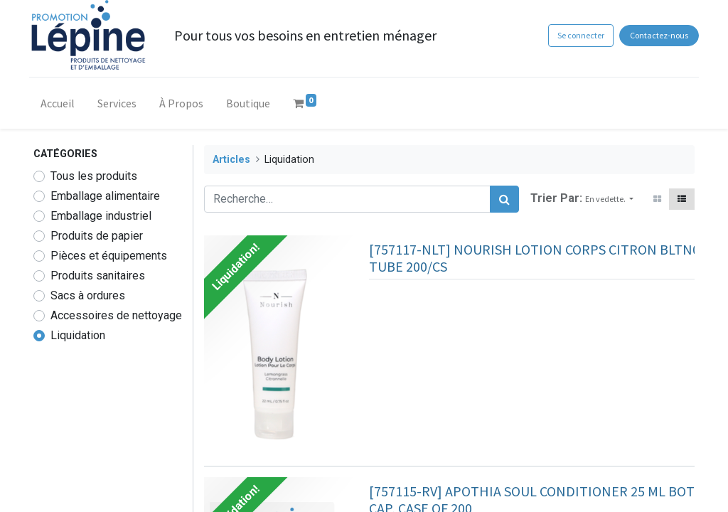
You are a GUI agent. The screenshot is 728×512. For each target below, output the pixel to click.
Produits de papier (96, 235)
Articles (231, 160)
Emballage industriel (100, 216)
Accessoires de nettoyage (116, 315)
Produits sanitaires (97, 275)
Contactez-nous (655, 35)
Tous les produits (93, 176)
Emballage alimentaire (105, 196)
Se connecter (575, 35)
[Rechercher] (504, 199)
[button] (609, 199)
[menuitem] (62, 106)
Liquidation (77, 335)
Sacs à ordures (87, 295)
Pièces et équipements (108, 255)
